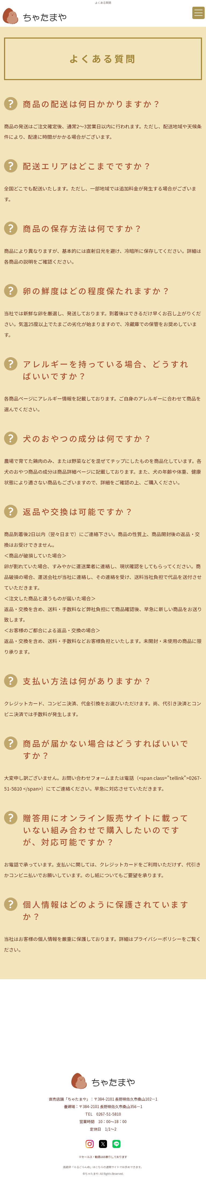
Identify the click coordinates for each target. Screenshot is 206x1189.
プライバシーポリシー (157, 938)
